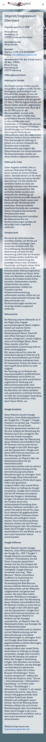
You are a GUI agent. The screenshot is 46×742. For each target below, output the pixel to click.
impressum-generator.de (17, 729)
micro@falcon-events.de (24, 54)
